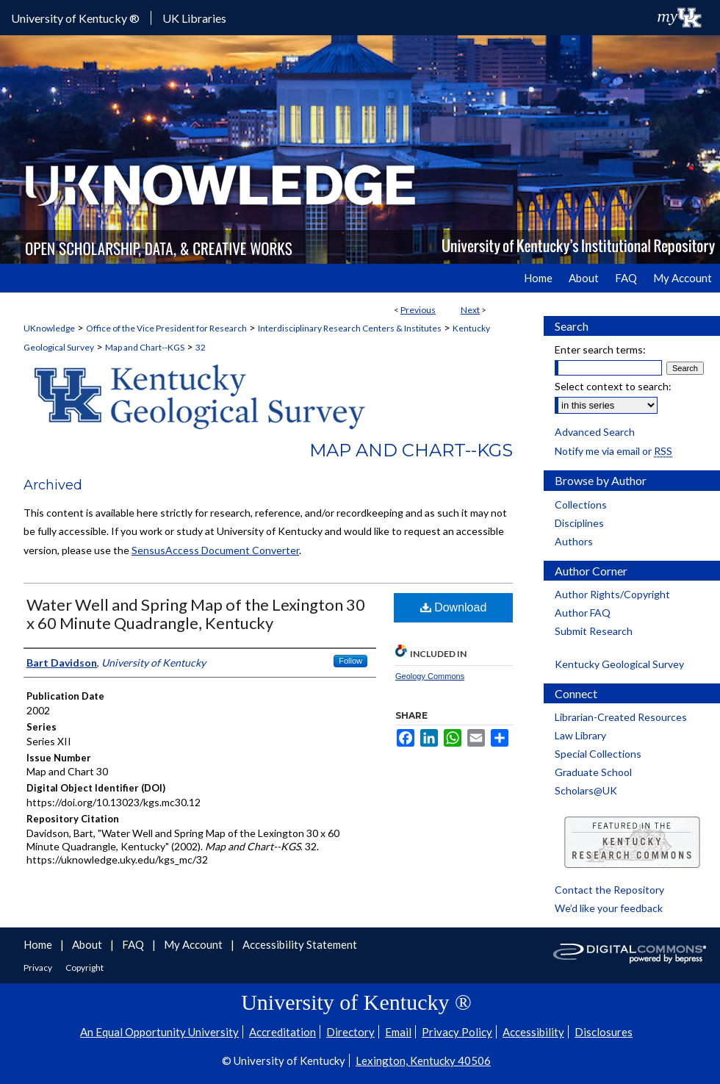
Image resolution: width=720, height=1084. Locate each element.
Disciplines (579, 523)
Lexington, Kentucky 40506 (423, 1060)
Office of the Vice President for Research (166, 328)
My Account (194, 944)
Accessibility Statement (299, 944)
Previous (418, 309)
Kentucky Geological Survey (619, 664)
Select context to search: (613, 386)
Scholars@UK (586, 790)
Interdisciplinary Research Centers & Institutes (350, 328)
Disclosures (604, 1031)
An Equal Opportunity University (159, 1031)
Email (398, 1031)
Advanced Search (595, 432)
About (88, 944)
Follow (350, 660)
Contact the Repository (609, 889)
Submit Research (594, 631)
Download (453, 607)
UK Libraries (194, 18)
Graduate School (593, 772)
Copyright (84, 967)
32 (200, 347)
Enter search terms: (600, 349)
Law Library (580, 735)
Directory (350, 1031)
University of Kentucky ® (75, 18)
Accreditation (282, 1031)
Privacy (39, 967)
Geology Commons (429, 676)
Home (39, 944)
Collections (581, 504)
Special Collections (598, 753)
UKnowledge (49, 328)
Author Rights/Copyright (612, 594)
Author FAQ (583, 612)
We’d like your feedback (609, 908)
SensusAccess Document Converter (215, 550)
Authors (574, 541)
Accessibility (533, 1031)
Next (470, 309)
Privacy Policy (457, 1031)
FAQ (134, 944)
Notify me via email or (613, 451)
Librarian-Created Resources (621, 717)
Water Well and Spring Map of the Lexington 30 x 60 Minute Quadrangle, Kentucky (195, 614)
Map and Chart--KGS (144, 347)
